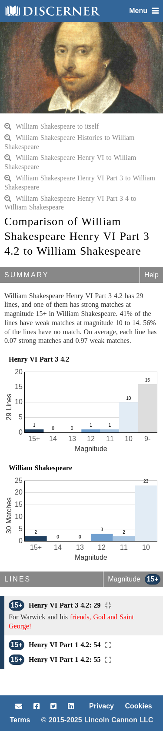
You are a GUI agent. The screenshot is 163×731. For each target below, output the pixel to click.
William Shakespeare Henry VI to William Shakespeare (70, 162)
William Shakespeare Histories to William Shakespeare (69, 142)
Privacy (101, 706)
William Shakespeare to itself (51, 126)
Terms (20, 720)
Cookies (138, 706)
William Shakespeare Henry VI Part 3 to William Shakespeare (79, 182)
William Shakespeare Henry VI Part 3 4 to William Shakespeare (70, 203)
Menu (144, 10)
